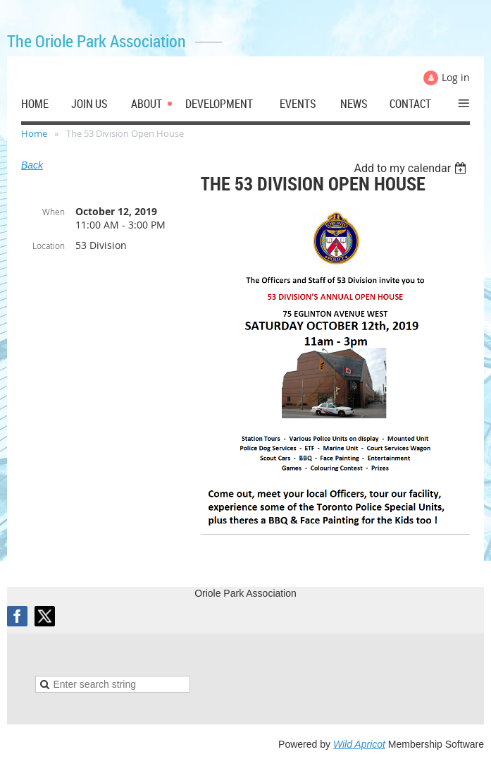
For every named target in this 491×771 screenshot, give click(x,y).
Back (32, 165)
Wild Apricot (359, 744)
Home (34, 133)
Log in (456, 77)
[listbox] (412, 168)
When (53, 211)
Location (48, 245)
